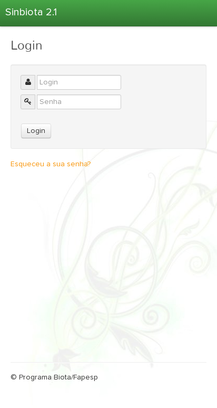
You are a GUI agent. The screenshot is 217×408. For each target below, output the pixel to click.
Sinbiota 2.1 (31, 12)
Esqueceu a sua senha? (51, 164)
